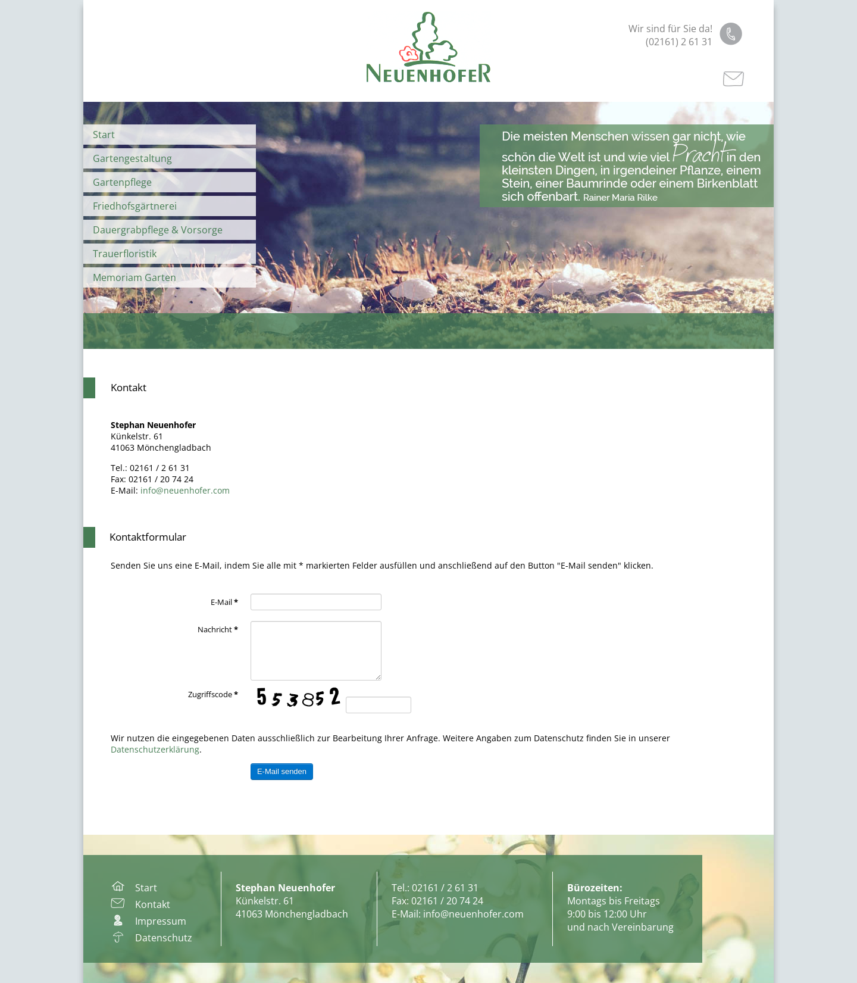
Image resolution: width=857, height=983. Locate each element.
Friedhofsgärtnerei (135, 206)
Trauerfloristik (125, 253)
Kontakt (128, 387)
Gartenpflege (122, 182)
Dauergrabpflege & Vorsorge (158, 229)
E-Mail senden (281, 771)
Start (104, 134)
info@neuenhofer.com (185, 490)
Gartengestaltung (132, 158)
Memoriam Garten (134, 277)
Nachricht (218, 629)
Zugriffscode (213, 694)
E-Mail (224, 602)
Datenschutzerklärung (155, 749)
